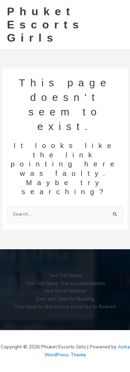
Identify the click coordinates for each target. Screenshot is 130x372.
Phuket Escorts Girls (45, 24)
